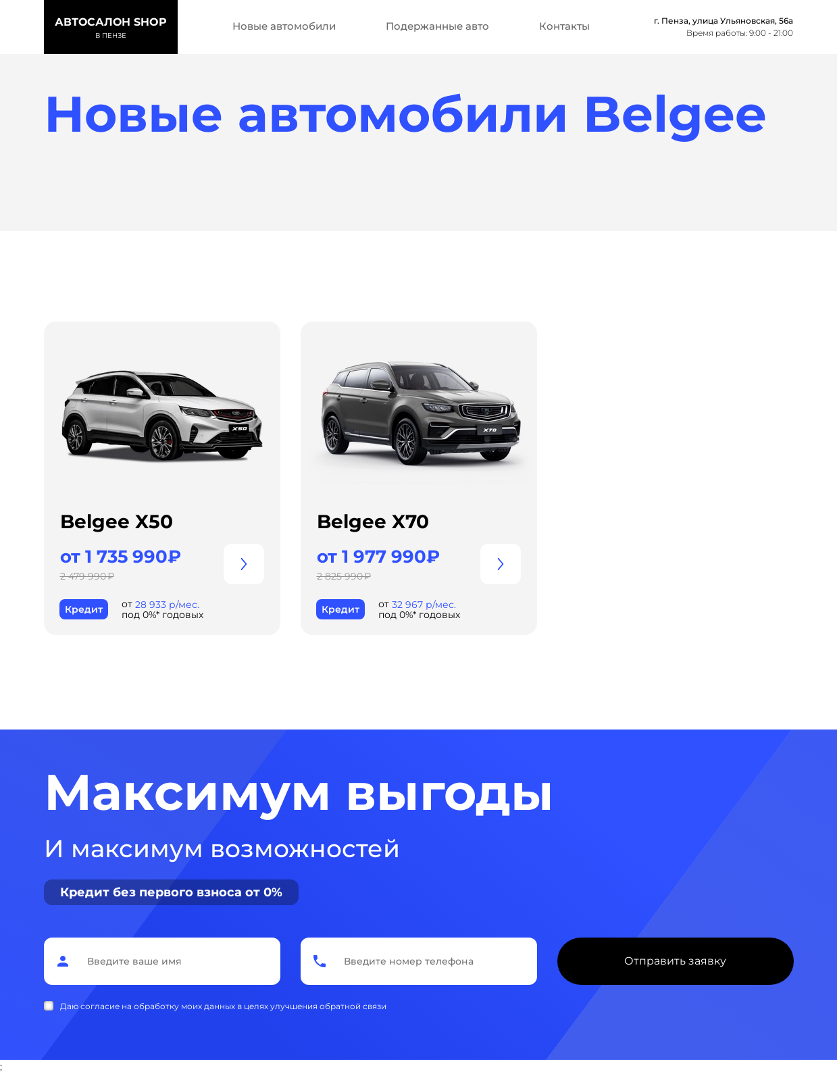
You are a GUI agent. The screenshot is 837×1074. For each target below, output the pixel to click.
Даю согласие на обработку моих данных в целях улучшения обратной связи (223, 1006)
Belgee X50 (116, 521)
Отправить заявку (675, 960)
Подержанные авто (437, 26)
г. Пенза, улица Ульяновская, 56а (723, 21)
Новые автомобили (284, 26)
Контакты (564, 26)
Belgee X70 (373, 521)
